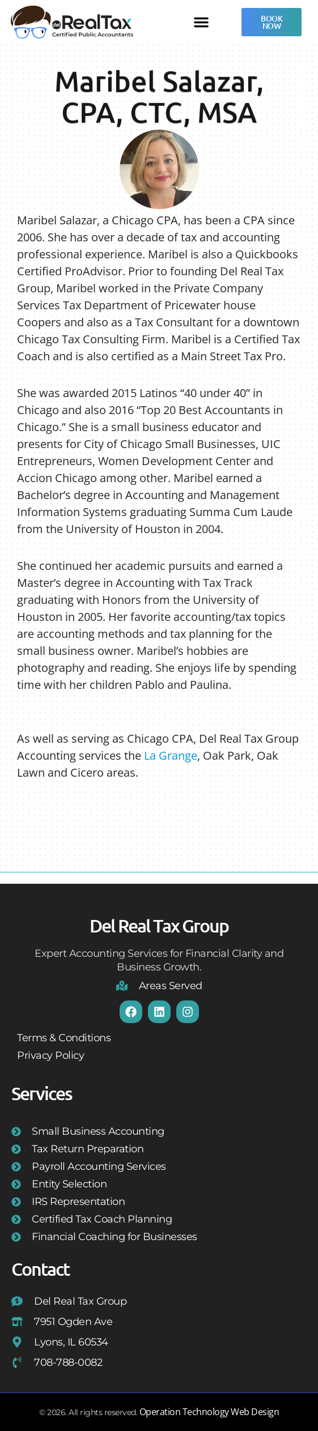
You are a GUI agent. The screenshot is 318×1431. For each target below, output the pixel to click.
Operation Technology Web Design (209, 1412)
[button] (201, 22)
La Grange (170, 755)
